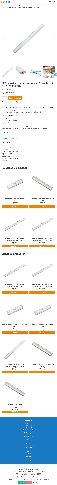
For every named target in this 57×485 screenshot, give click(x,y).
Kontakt (28, 449)
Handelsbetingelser (28, 445)
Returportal (28, 443)
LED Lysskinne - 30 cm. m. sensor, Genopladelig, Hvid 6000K (15, 241)
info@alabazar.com (30, 431)
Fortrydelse (28, 447)
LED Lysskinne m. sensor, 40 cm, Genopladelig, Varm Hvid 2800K (15, 367)
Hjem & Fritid (10, 6)
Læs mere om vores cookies (43, 479)
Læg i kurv (14, 206)
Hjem (3, 6)
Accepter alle (22, 482)
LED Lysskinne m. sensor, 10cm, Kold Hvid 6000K (15, 327)
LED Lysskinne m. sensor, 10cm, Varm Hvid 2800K (15, 201)
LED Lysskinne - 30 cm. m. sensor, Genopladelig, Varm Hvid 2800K (42, 241)
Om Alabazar (28, 439)
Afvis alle (29, 482)
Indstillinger (35, 482)
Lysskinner (30, 6)
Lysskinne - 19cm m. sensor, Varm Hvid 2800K (15, 407)
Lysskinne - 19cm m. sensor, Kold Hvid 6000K (42, 201)
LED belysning (21, 6)
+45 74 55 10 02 (31, 429)
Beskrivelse (6, 138)
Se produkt (15, 332)
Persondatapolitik (28, 441)
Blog (28, 451)
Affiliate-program (28, 453)
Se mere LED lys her (7, 132)
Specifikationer (16, 138)
